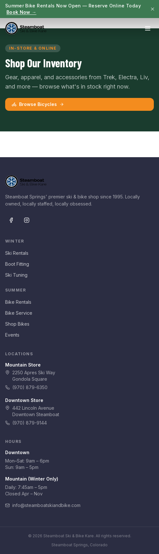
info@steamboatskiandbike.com (42, 505)
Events (12, 335)
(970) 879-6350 (26, 387)
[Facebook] (11, 220)
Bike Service (18, 313)
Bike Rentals (18, 302)
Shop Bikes (17, 324)
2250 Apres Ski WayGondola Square (30, 376)
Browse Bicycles (38, 104)
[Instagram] (26, 220)
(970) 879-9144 (26, 422)
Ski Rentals (16, 253)
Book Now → (21, 12)
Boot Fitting (17, 264)
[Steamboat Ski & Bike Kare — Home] (26, 28)
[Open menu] (148, 28)
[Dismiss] (152, 9)
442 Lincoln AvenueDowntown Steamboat (32, 411)
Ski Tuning (16, 275)
